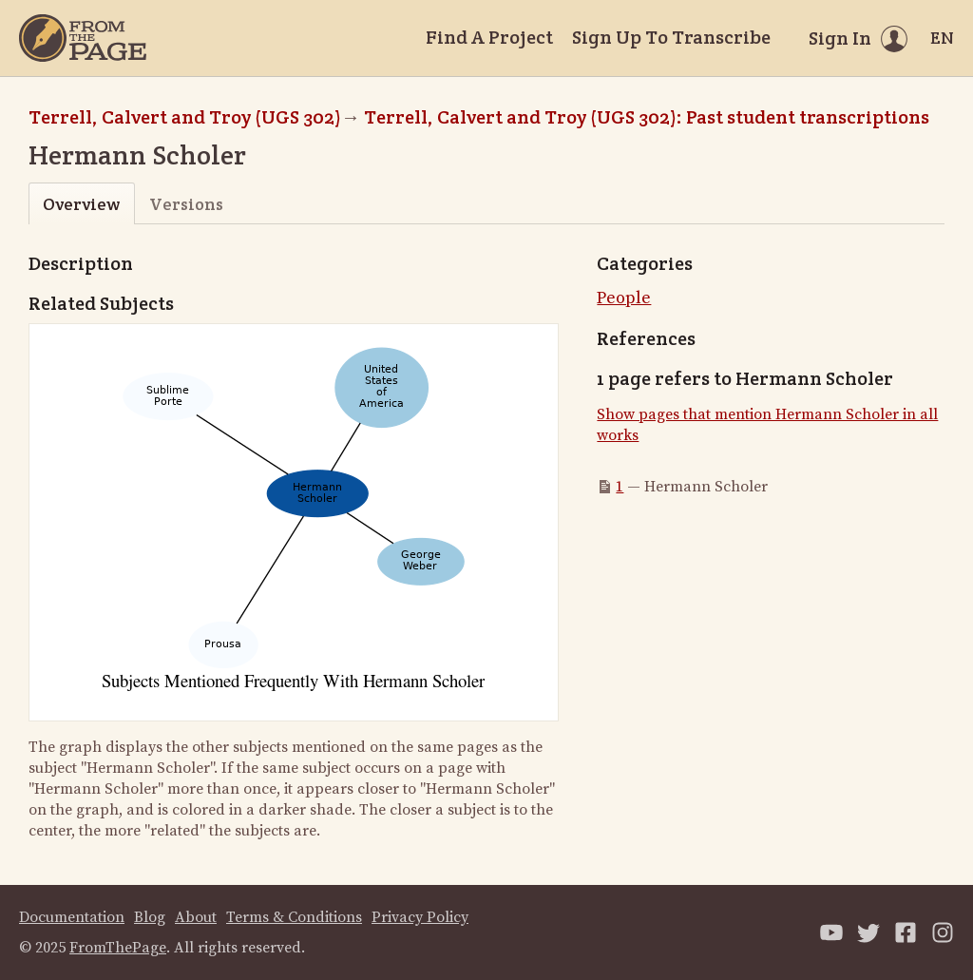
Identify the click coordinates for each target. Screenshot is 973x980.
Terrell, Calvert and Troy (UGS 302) (185, 117)
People (624, 298)
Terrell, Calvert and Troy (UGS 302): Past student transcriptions (646, 117)
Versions (186, 204)
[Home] (82, 38)
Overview (81, 204)
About (196, 917)
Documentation (71, 917)
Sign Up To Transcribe (671, 37)
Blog (149, 917)
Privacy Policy (420, 917)
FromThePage (117, 947)
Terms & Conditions (294, 917)
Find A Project (489, 37)
